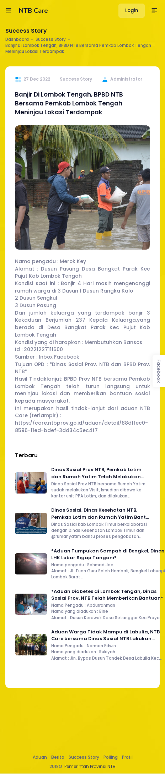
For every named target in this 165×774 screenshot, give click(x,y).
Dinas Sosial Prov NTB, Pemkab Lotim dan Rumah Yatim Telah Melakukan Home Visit (96, 473)
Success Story (84, 757)
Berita (57, 757)
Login (131, 10)
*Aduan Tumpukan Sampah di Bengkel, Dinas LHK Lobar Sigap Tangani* (107, 554)
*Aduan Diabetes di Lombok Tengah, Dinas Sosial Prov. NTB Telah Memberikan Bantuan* (107, 594)
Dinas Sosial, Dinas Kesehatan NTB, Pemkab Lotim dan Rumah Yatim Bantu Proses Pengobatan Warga (100, 513)
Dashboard (17, 39)
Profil (127, 757)
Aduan (40, 757)
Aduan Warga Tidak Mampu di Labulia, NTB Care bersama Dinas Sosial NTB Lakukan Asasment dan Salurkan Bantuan (105, 635)
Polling (110, 757)
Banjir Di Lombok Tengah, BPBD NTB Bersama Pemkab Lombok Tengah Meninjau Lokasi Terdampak (69, 103)
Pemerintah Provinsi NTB (90, 766)
